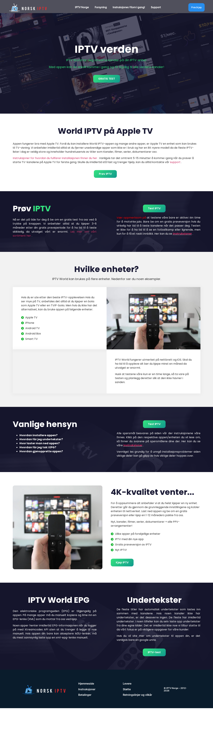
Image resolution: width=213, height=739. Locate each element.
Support (156, 7)
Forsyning (101, 7)
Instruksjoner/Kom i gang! (129, 7)
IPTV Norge (82, 7)
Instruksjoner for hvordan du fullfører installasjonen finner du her (55, 158)
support (175, 162)
